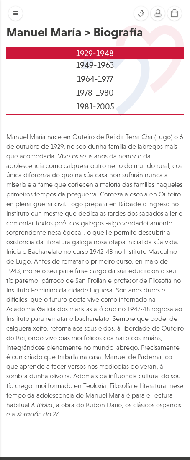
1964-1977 (95, 78)
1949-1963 (95, 65)
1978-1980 (95, 92)
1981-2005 (95, 106)
